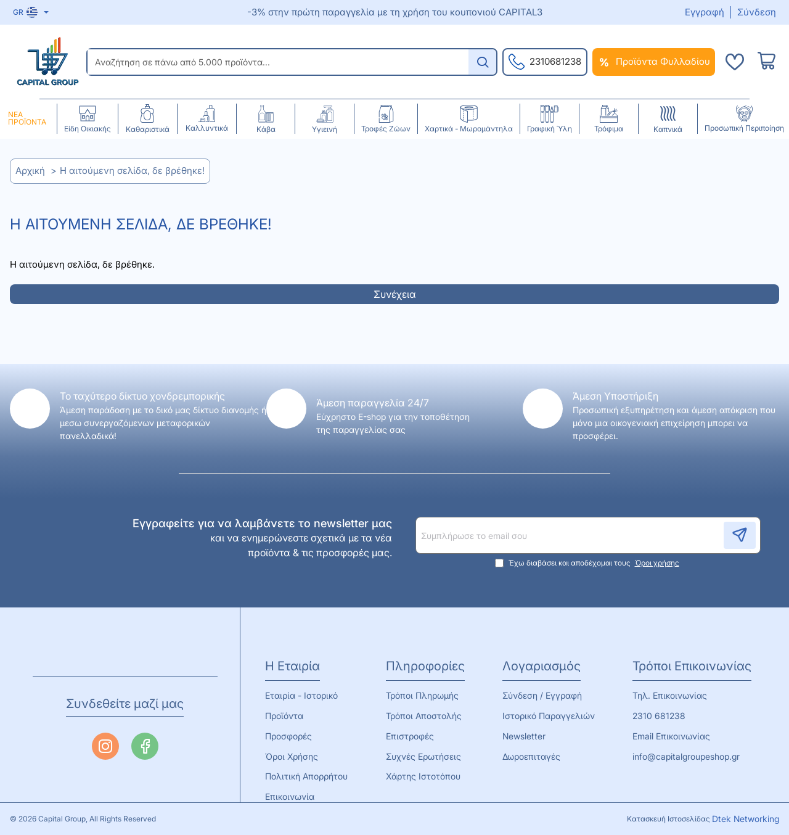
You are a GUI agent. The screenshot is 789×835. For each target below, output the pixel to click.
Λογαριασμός (540, 655)
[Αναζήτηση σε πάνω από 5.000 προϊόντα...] (482, 62)
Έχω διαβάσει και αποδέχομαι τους (588, 552)
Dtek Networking (742, 817)
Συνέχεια (395, 294)
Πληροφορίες (425, 655)
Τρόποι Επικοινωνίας (695, 655)
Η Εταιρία (292, 655)
